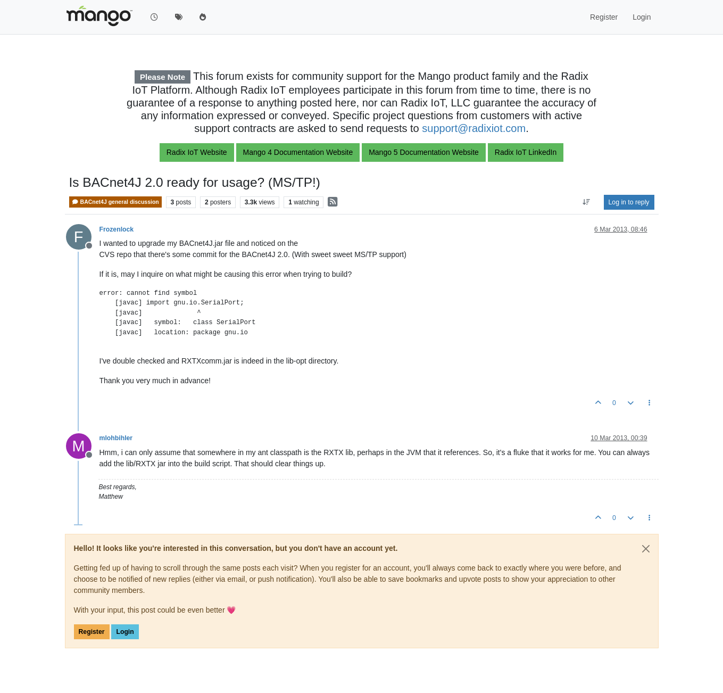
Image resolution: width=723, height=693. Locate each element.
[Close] (646, 548)
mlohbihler (116, 438)
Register (92, 632)
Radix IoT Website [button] (197, 152)
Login (125, 632)
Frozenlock (116, 229)
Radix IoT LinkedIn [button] (525, 152)
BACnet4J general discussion (115, 202)
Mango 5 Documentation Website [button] (424, 152)
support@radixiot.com (474, 128)
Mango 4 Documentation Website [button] (298, 152)
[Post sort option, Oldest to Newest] (586, 202)
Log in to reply (629, 202)
